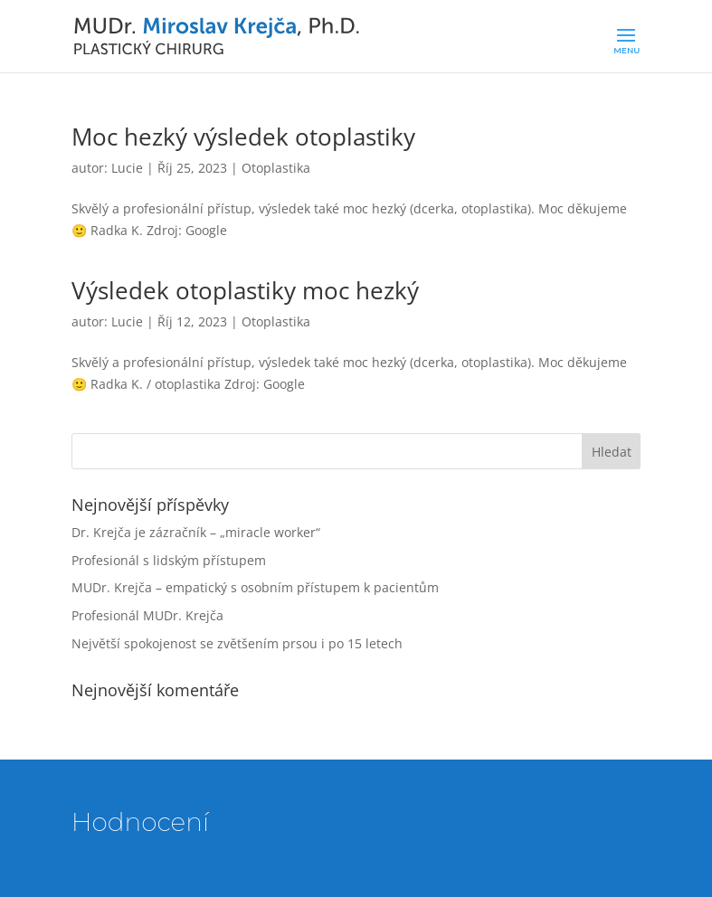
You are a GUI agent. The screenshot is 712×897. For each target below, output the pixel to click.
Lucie (127, 167)
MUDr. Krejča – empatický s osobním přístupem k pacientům (255, 587)
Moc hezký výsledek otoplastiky (243, 136)
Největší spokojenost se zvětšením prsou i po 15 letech (237, 643)
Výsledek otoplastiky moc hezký (245, 290)
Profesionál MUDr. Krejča (147, 615)
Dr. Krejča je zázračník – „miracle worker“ (195, 532)
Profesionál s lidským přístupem (168, 560)
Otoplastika (276, 167)
